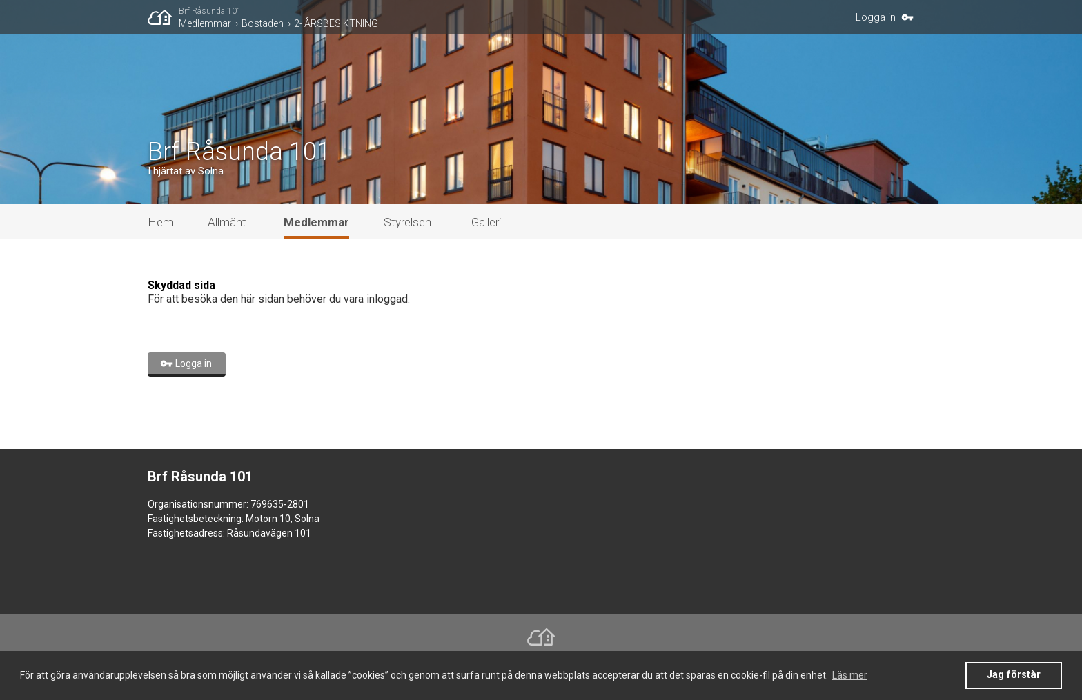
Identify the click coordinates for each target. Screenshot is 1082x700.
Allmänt (227, 222)
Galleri (486, 222)
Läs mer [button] (849, 675)
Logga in (876, 17)
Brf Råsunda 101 (210, 11)
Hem (160, 222)
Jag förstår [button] (1014, 675)
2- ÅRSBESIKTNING (336, 23)
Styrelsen (407, 222)
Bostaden (263, 23)
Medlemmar (205, 23)
